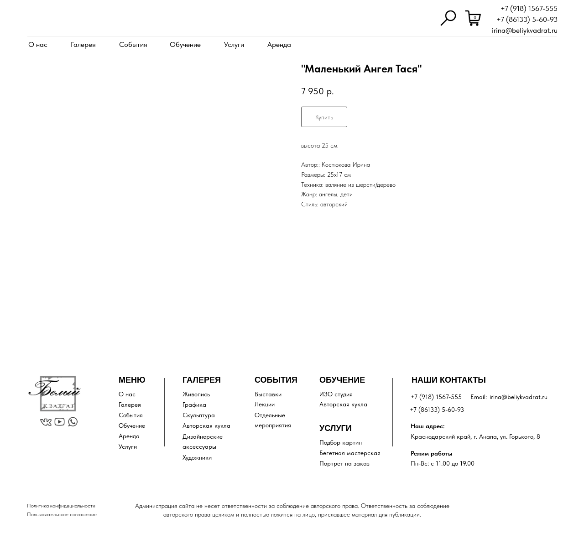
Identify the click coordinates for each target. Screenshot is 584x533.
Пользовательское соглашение (62, 514)
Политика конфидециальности (61, 505)
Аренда (279, 44)
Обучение (185, 44)
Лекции (265, 404)
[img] (47, 19)
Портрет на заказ (344, 463)
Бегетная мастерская (350, 452)
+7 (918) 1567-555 (529, 8)
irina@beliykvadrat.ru (525, 30)
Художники (197, 457)
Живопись (196, 394)
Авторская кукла (206, 425)
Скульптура (198, 415)
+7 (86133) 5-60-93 (527, 19)
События (133, 44)
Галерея (83, 44)
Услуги (234, 44)
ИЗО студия (336, 394)
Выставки (268, 394)
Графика (194, 404)
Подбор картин (340, 442)
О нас (37, 44)
